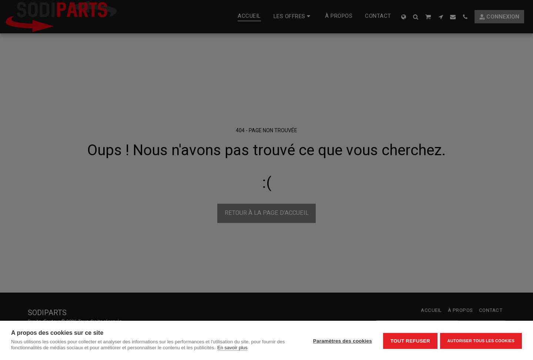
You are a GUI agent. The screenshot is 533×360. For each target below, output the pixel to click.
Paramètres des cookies (341, 340)
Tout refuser (409, 340)
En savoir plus (232, 347)
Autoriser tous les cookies (480, 340)
